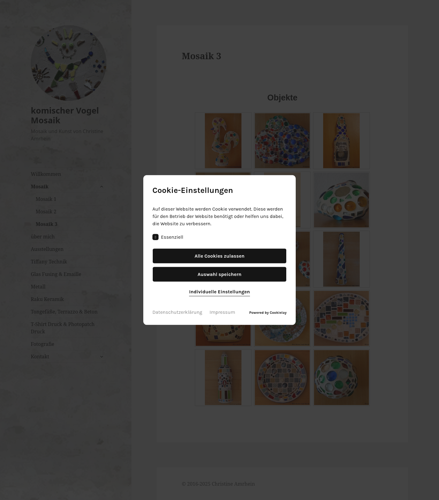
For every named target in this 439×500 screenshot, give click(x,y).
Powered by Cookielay (268, 312)
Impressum (222, 312)
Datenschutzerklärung (177, 312)
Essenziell (167, 237)
